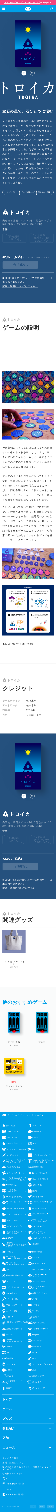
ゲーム (7, 1409)
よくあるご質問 (10, 1458)
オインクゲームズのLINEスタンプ (22, 2)
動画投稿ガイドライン (14, 1473)
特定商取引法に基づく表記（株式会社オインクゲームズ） (26, 1468)
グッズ (7, 1418)
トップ (7, 1399)
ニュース (8, 1447)
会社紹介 (8, 1428)
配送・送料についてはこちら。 (20, 286)
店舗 (5, 1437)
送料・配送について (12, 1463)
